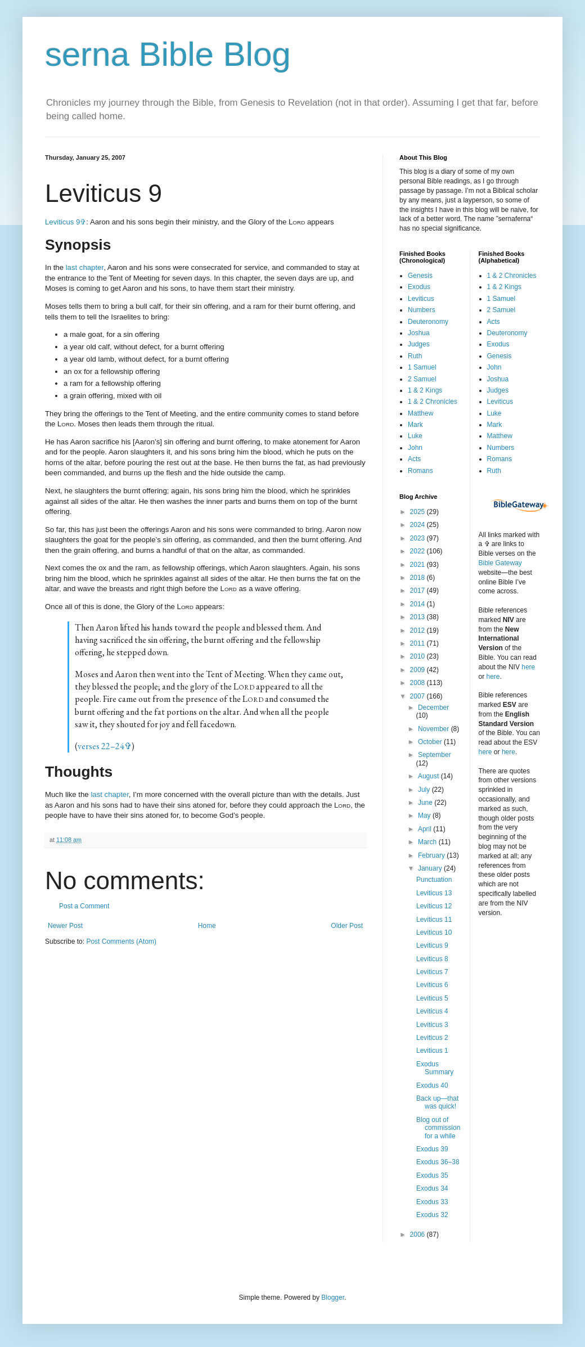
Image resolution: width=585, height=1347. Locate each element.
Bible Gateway (500, 563)
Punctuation (434, 880)
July (425, 790)
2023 (418, 538)
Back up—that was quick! (437, 1102)
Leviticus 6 (432, 985)
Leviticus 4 (432, 1011)
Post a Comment (84, 906)
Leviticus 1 (432, 1051)
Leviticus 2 (432, 1038)
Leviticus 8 (432, 959)
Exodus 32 (432, 1215)
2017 (418, 590)
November (434, 729)
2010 (418, 656)
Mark (415, 425)
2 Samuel (422, 379)
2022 (418, 551)
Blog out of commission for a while (438, 1128)
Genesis (420, 276)
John (415, 448)
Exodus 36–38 (438, 1162)
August (429, 776)
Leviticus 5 (432, 998)
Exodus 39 (432, 1149)
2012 (418, 630)
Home (207, 926)
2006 (418, 1234)
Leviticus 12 (434, 906)
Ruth (415, 356)
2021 (418, 565)
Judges (419, 344)
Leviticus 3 (432, 1025)
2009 (418, 670)
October (431, 742)
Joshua (419, 333)
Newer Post (65, 926)
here (528, 667)
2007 (418, 696)
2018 (418, 578)
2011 (418, 643)
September (434, 755)
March (428, 842)
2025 (418, 512)
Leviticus (421, 299)
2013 (418, 617)
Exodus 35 (432, 1175)
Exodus (419, 287)
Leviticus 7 (432, 972)
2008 (418, 683)
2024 (418, 525)
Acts (414, 459)
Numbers (421, 310)
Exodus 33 (432, 1202)
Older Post (347, 926)
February (432, 855)
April (425, 829)
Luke (415, 436)
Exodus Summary (434, 1068)
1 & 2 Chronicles (432, 402)
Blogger (332, 1297)
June (426, 803)
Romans (420, 471)
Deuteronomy (428, 322)
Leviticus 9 (62, 222)
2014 (418, 604)
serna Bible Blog (168, 54)
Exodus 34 (432, 1188)
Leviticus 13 (434, 893)
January (431, 868)
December (433, 707)
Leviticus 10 (434, 932)
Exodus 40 (432, 1085)
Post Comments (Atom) (121, 941)
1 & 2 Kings (425, 390)
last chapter (85, 267)
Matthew (420, 413)
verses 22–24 (101, 746)
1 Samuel (422, 367)
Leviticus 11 (434, 919)
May (425, 815)
